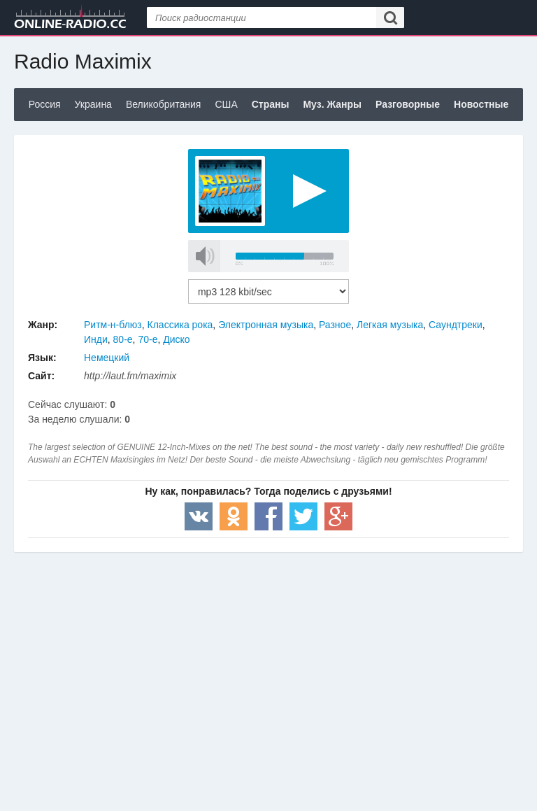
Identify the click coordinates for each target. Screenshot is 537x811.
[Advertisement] (268, 664)
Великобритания (163, 104)
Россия (45, 104)
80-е (123, 339)
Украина (93, 104)
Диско (176, 339)
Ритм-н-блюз (113, 324)
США (226, 104)
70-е (147, 339)
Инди (96, 339)
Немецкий (106, 357)
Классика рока (180, 324)
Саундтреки (455, 324)
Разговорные (407, 104)
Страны (270, 104)
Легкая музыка (390, 324)
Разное (335, 324)
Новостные (481, 104)
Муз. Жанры (332, 104)
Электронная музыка (265, 324)
